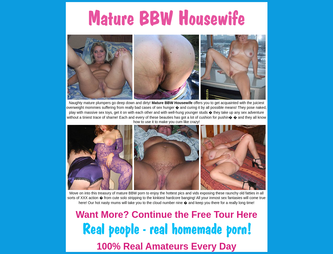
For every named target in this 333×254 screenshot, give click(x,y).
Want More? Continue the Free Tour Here (166, 214)
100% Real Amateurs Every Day (166, 246)
